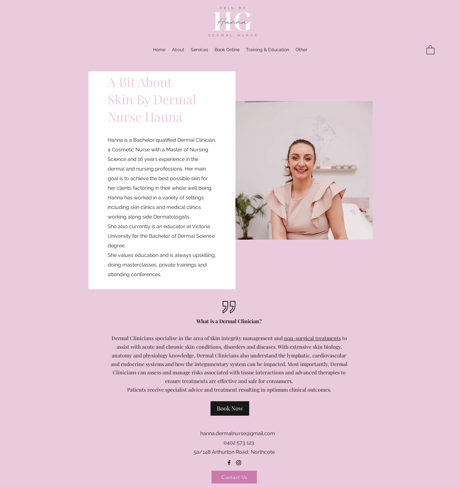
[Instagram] (238, 462)
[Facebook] (229, 462)
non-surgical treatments (312, 338)
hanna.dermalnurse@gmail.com (237, 433)
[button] (301, 49)
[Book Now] (230, 408)
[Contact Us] (234, 477)
